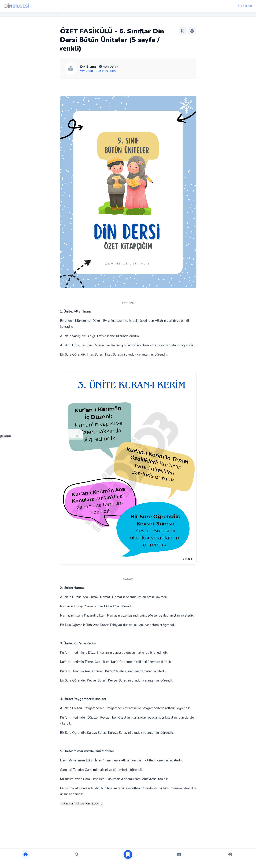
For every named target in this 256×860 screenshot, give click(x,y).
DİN (16, 6)
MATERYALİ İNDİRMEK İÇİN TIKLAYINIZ (81, 803)
